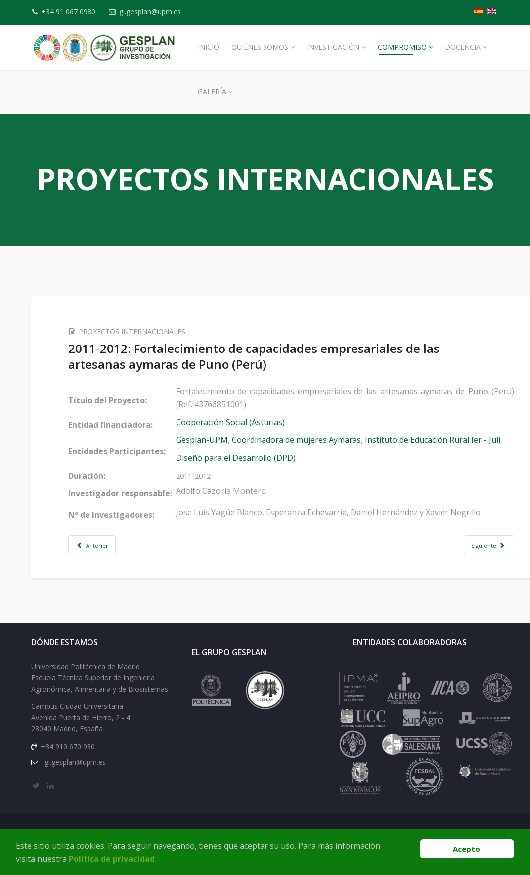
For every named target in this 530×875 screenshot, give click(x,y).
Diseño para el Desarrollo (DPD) (250, 457)
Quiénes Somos (259, 47)
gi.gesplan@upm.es (156, 11)
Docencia (463, 47)
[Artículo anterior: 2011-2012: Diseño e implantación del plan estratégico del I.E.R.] (106, 544)
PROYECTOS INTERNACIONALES (146, 331)
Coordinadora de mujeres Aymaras (310, 440)
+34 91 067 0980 (71, 11)
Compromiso (402, 47)
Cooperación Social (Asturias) (244, 422)
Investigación (333, 47)
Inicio (208, 47)
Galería (212, 91)
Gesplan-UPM (216, 440)
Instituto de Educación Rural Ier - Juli (446, 440)
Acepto (466, 849)
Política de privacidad (112, 858)
